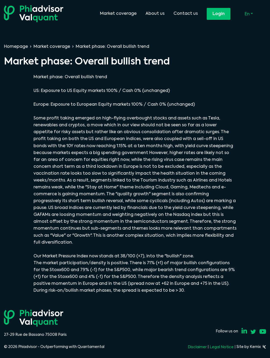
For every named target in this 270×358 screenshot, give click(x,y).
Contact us (185, 13)
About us (155, 13)
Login (219, 14)
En (248, 14)
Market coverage (118, 13)
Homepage (16, 46)
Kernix (258, 346)
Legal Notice (222, 347)
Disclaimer (197, 347)
